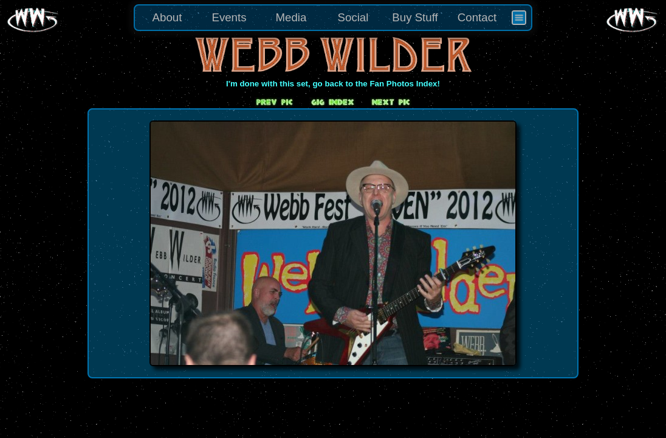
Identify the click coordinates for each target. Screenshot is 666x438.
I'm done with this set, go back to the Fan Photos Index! (333, 83)
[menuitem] (519, 17)
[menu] (333, 17)
